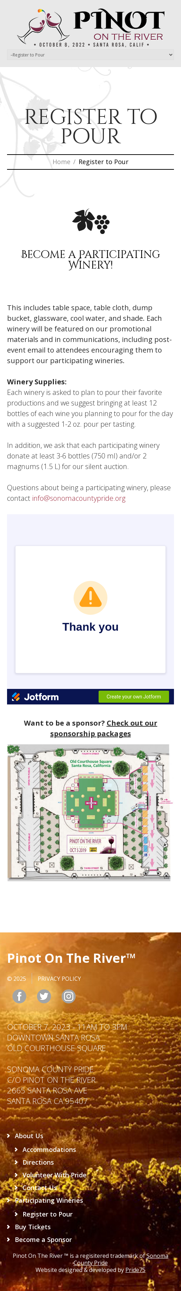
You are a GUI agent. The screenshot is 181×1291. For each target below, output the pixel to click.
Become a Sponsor (43, 1239)
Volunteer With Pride (55, 1175)
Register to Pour (48, 1214)
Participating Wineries (49, 1200)
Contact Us (40, 1187)
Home (61, 161)
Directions (38, 1162)
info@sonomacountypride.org (78, 498)
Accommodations (49, 1149)
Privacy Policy (59, 979)
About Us (29, 1135)
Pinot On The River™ (71, 958)
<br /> (90, 609)
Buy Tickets (33, 1227)
